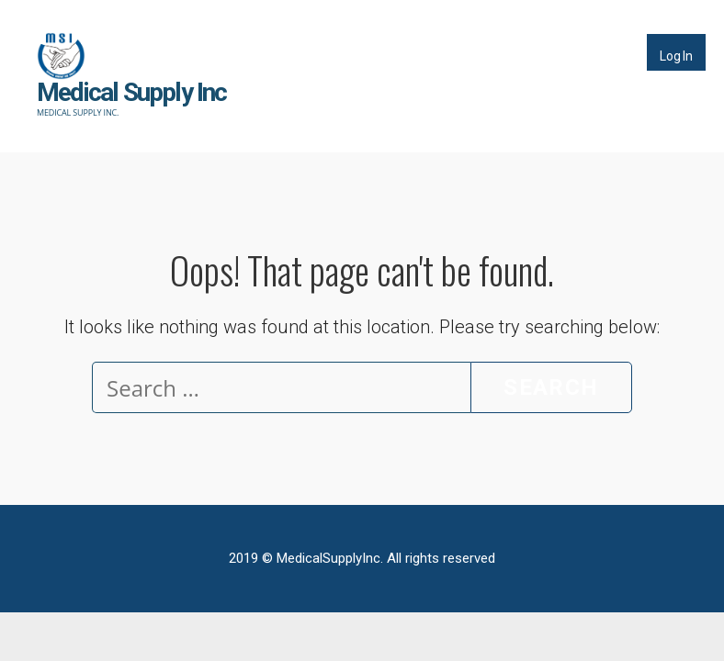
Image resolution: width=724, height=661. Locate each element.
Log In (676, 56)
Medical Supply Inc (132, 92)
